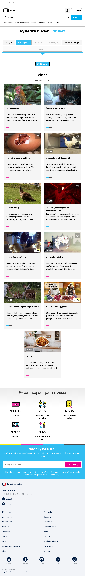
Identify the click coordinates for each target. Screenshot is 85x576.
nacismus (50, 23)
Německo (41, 23)
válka (57, 23)
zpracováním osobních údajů (48, 474)
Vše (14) (9, 42)
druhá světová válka (21, 23)
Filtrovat (44, 64)
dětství (33, 23)
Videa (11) (23, 42)
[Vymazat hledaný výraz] (68, 17)
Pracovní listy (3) (72, 42)
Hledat (76, 17)
